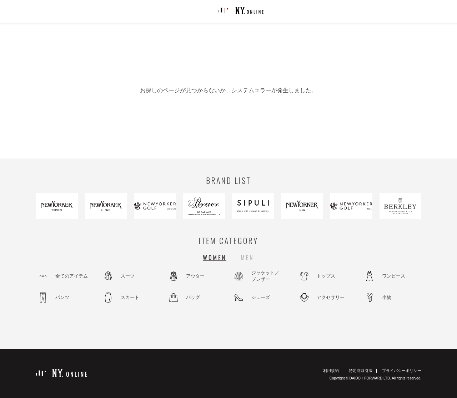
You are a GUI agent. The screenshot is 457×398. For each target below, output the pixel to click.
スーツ (128, 276)
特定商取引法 (360, 370)
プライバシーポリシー (401, 370)
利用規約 (331, 370)
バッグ (193, 297)
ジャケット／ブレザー (265, 276)
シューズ (260, 297)
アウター (195, 276)
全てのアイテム (71, 276)
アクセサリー (331, 297)
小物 (386, 297)
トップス (326, 276)
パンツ (62, 297)
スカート (130, 297)
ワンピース (393, 276)
